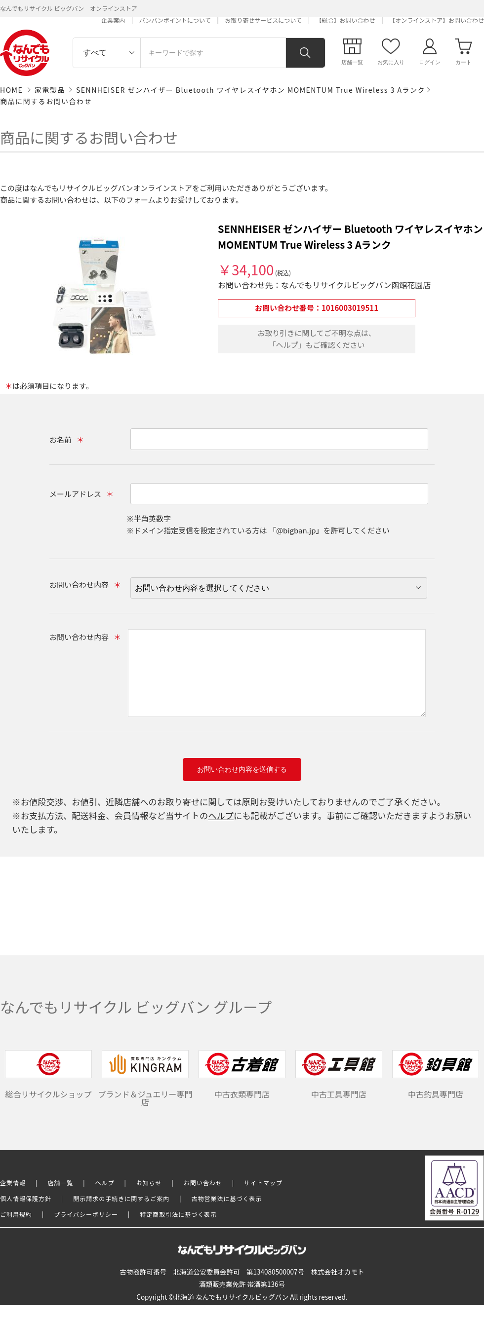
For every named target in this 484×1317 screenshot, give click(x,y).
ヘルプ (221, 815)
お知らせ (149, 1182)
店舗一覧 (60, 1182)
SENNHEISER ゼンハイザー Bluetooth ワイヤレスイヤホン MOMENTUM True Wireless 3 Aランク (250, 90)
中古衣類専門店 (242, 1075)
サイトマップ (263, 1182)
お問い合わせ (203, 1182)
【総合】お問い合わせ (345, 20)
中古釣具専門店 (435, 1075)
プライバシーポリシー (86, 1214)
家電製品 (50, 90)
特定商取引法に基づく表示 (178, 1214)
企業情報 (13, 1182)
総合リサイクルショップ (48, 1075)
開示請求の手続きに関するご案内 (121, 1198)
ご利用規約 (16, 1214)
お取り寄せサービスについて (263, 20)
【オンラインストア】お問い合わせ (436, 20)
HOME (11, 90)
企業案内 (113, 20)
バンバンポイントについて (175, 20)
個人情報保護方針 (25, 1198)
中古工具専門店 (338, 1075)
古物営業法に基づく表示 (227, 1198)
